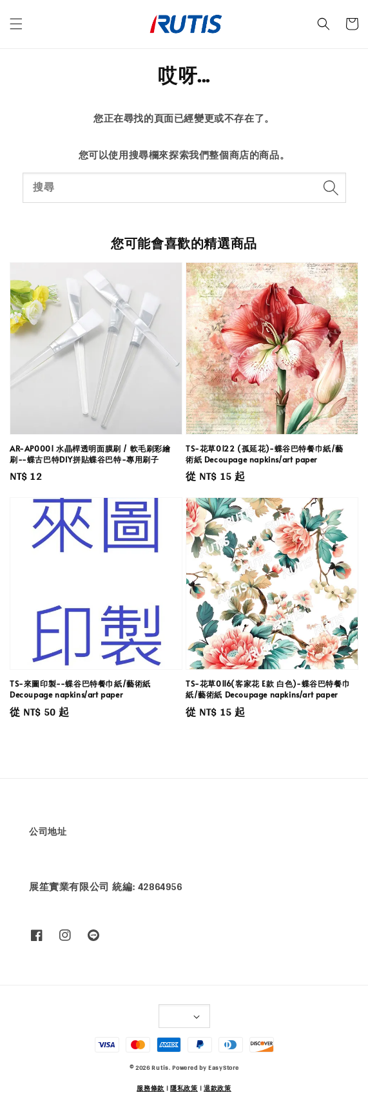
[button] (16, 24)
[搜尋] (331, 187)
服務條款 (150, 1088)
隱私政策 (184, 1088)
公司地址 (47, 831)
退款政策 (217, 1088)
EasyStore (223, 1067)
